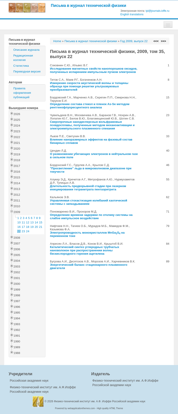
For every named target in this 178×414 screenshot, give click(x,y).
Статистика (21, 65)
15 (40, 222)
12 (27, 222)
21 (40, 226)
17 (23, 226)
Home (57, 41)
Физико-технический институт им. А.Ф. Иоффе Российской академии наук (99, 401)
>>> (163, 41)
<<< (155, 41)
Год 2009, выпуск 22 (134, 41)
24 (27, 231)
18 (27, 226)
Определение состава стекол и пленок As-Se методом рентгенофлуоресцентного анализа (89, 105)
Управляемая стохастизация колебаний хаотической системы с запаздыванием (88, 202)
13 (32, 222)
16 (19, 226)
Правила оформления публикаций (22, 93)
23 (23, 231)
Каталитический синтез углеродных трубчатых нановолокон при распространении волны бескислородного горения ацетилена (84, 250)
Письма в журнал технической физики (88, 5)
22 (19, 231)
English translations (132, 14)
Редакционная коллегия (23, 58)
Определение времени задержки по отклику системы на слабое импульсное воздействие (91, 216)
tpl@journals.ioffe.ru (157, 10)
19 (32, 226)
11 (23, 222)
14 (36, 222)
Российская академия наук (29, 380)
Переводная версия (26, 71)
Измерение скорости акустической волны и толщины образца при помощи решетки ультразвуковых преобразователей (89, 86)
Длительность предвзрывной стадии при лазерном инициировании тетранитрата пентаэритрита (88, 187)
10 (19, 222)
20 (36, 226)
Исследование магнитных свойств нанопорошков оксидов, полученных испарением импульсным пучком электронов (93, 70)
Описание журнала (26, 49)
